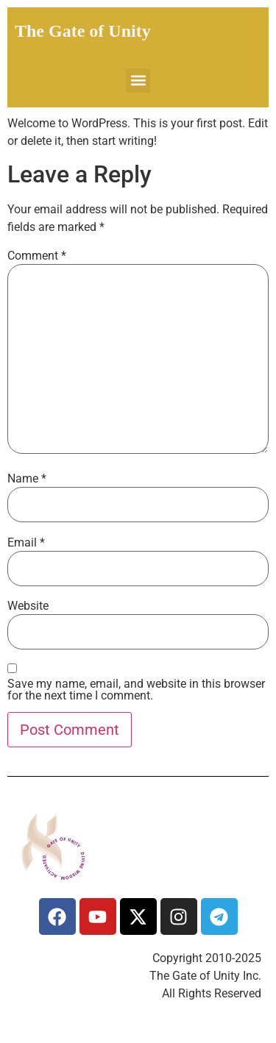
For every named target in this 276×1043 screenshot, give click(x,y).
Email (26, 543)
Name (26, 479)
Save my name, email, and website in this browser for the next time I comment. (136, 690)
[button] (138, 80)
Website (28, 606)
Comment (36, 256)
